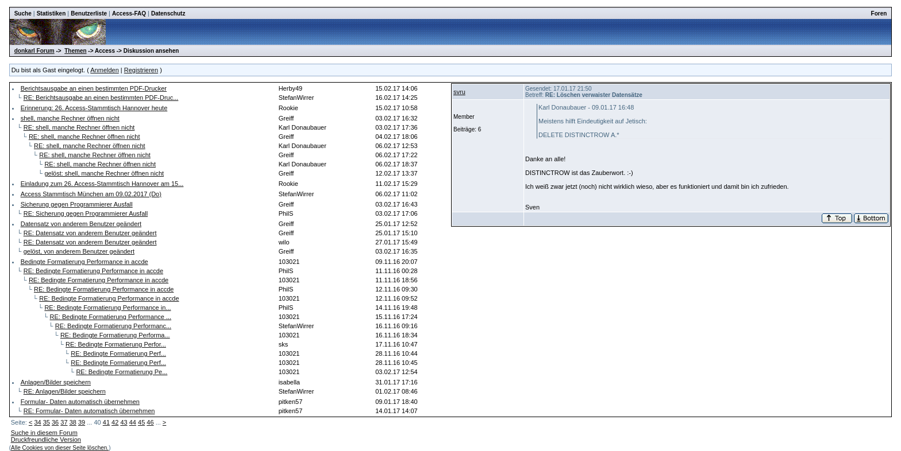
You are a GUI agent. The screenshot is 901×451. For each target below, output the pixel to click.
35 (46, 422)
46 (150, 422)
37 (63, 422)
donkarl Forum (34, 51)
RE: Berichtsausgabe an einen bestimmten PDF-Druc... (101, 97)
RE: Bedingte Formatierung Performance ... (111, 316)
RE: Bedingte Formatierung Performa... (115, 335)
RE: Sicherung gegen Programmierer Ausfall (86, 213)
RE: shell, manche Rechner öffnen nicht (79, 127)
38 (73, 422)
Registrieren (141, 70)
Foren (879, 13)
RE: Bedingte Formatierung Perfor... (116, 344)
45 (141, 422)
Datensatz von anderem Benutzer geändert (81, 223)
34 (37, 422)
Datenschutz (168, 13)
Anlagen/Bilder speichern (56, 382)
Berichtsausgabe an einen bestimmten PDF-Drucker (94, 88)
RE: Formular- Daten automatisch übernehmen (89, 410)
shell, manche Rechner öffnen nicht (70, 118)
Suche (23, 13)
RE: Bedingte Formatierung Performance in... (107, 307)
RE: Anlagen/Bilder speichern (65, 391)
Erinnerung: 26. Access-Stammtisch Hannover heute (94, 107)
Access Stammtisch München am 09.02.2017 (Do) (91, 193)
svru (459, 91)
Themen (75, 51)
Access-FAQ (129, 13)
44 (132, 422)
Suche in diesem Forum (44, 432)
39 (81, 422)
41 (106, 422)
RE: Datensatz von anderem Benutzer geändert (90, 233)
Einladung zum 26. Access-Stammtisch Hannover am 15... (102, 183)
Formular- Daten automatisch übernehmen (80, 401)
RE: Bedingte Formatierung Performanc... (113, 325)
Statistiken (51, 13)
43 (123, 422)
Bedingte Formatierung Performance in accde (84, 261)
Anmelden (104, 70)
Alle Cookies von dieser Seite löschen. (60, 448)
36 (55, 422)
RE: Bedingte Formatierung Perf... (118, 353)
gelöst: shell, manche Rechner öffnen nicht (104, 173)
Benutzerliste (89, 13)
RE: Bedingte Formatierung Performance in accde (93, 270)
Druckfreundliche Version (46, 439)
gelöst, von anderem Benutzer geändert (79, 251)
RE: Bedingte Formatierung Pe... (121, 371)
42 (114, 422)
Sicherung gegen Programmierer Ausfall (77, 204)
